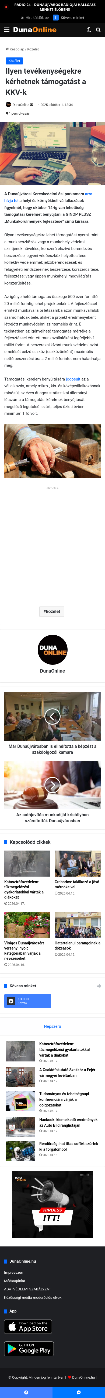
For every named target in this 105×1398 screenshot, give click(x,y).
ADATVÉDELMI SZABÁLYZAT (27, 1289)
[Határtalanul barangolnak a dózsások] (78, 925)
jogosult (73, 379)
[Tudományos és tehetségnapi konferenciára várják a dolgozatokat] (20, 1101)
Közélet (33, 49)
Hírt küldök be (35, 17)
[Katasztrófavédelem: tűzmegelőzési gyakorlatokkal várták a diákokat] (27, 863)
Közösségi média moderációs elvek (33, 1297)
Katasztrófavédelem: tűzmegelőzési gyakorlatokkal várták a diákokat (64, 1049)
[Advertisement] (52, 544)
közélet (53, 611)
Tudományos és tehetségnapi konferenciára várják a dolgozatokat (64, 1099)
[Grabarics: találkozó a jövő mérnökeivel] (78, 863)
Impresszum (14, 1272)
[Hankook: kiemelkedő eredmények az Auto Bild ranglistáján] (20, 1127)
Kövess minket (68, 17)
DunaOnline (21, 105)
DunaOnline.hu (83, 1377)
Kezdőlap (15, 49)
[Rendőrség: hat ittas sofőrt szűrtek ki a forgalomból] (20, 1151)
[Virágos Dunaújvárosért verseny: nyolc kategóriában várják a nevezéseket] (27, 925)
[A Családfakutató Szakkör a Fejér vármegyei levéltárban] (20, 1077)
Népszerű (52, 1026)
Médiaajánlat (14, 1281)
